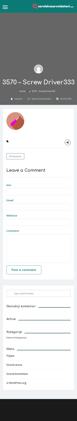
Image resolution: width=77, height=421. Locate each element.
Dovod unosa (14, 364)
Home (22, 90)
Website (11, 215)
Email (9, 200)
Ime (8, 185)
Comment (12, 230)
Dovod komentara (17, 373)
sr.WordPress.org (16, 382)
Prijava (10, 355)
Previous (15, 156)
